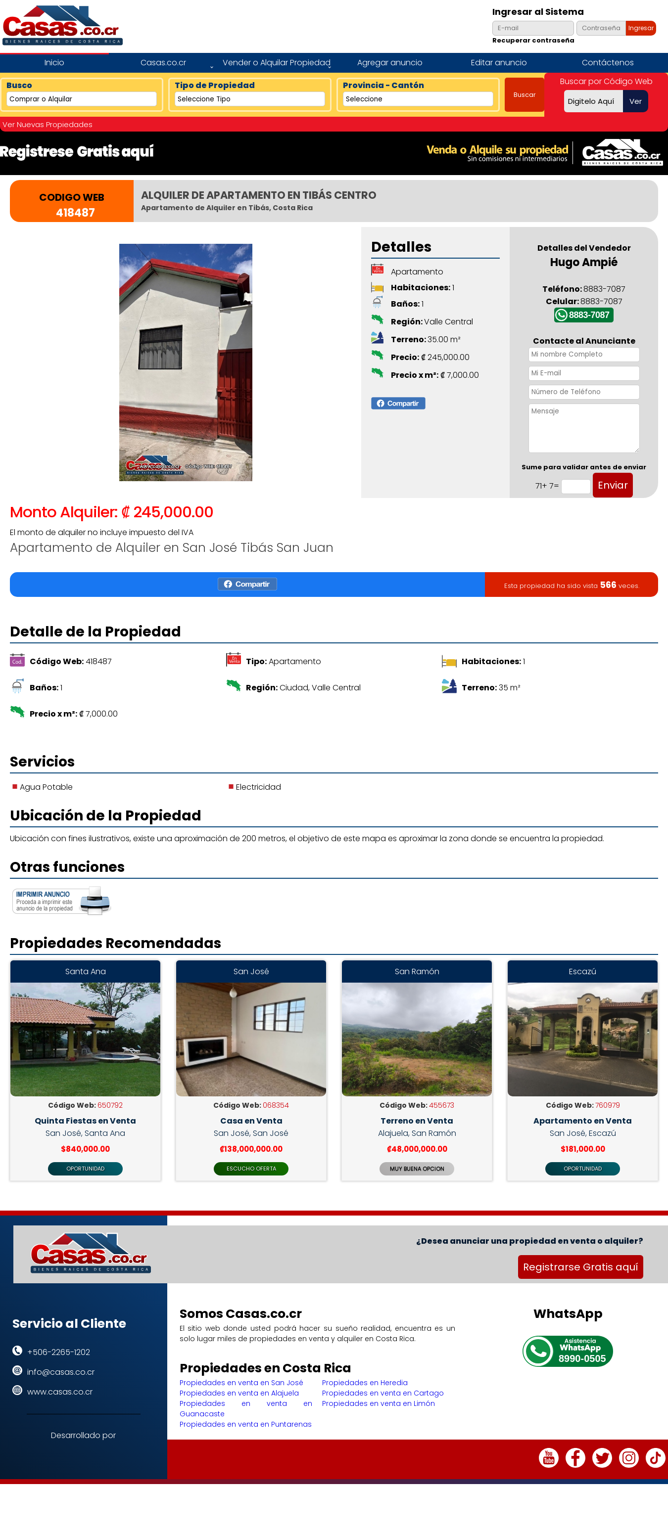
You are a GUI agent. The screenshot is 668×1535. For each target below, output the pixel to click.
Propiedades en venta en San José (241, 1403)
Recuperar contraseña (533, 40)
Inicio (54, 62)
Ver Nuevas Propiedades (47, 124)
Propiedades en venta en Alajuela (239, 1414)
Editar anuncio (499, 62)
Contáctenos (608, 62)
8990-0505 (582, 1379)
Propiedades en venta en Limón (378, 1424)
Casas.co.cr (163, 62)
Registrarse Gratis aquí (580, 1288)
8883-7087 (589, 315)
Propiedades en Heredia (365, 1403)
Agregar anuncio (390, 62)
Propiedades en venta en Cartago (383, 1414)
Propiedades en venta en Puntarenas (246, 1445)
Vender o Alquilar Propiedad (277, 62)
